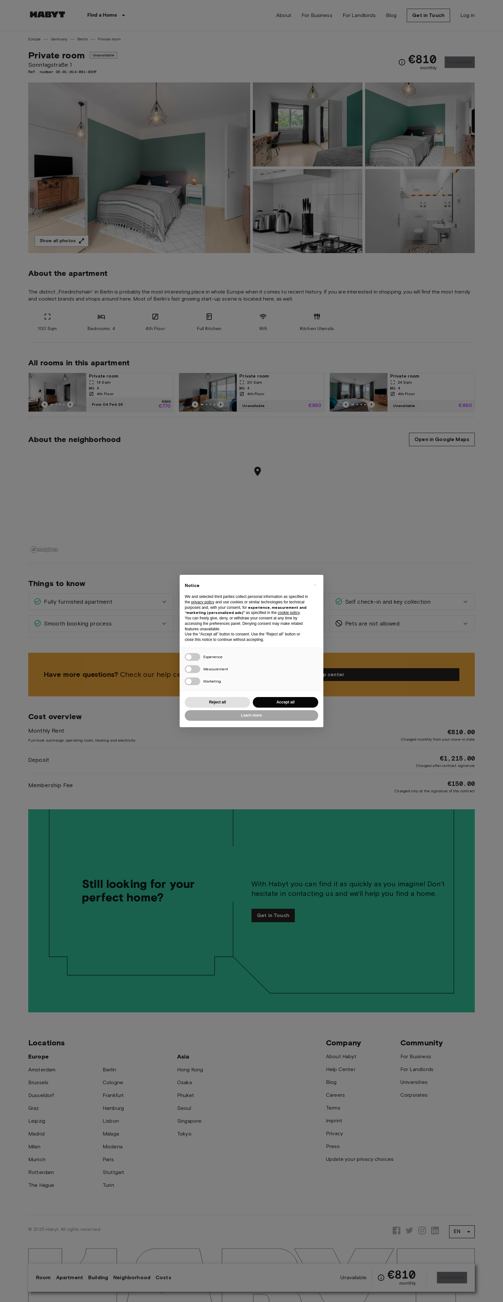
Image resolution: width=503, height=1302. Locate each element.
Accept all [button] (286, 702)
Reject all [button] (217, 702)
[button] (315, 585)
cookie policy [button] (289, 612)
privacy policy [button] (202, 602)
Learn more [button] (251, 715)
